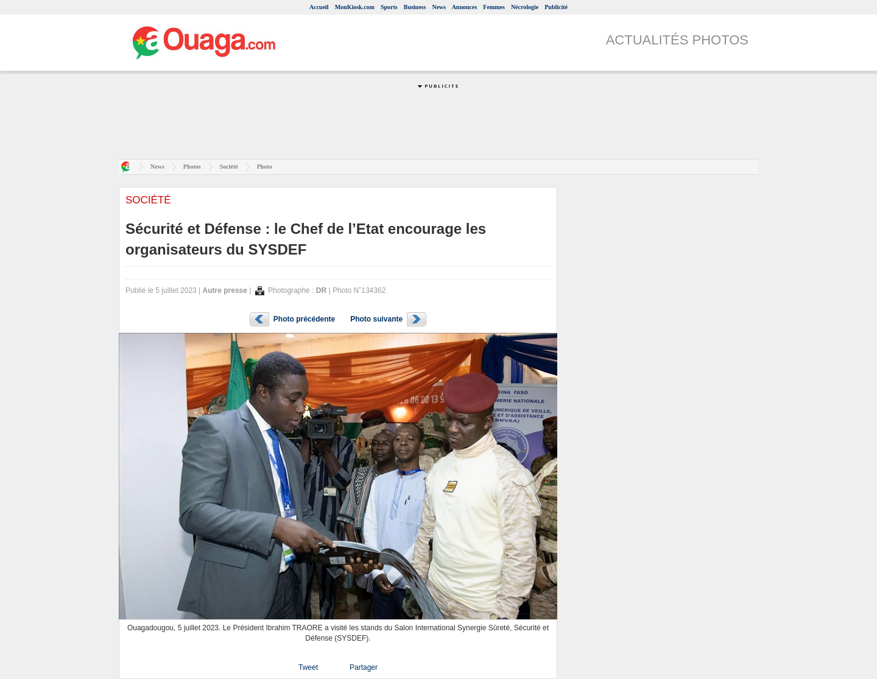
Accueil (319, 7)
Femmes (494, 7)
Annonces (464, 7)
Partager (364, 667)
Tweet (308, 667)
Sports (389, 7)
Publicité (556, 7)
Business (415, 7)
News (439, 7)
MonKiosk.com (355, 7)
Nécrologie (524, 7)
